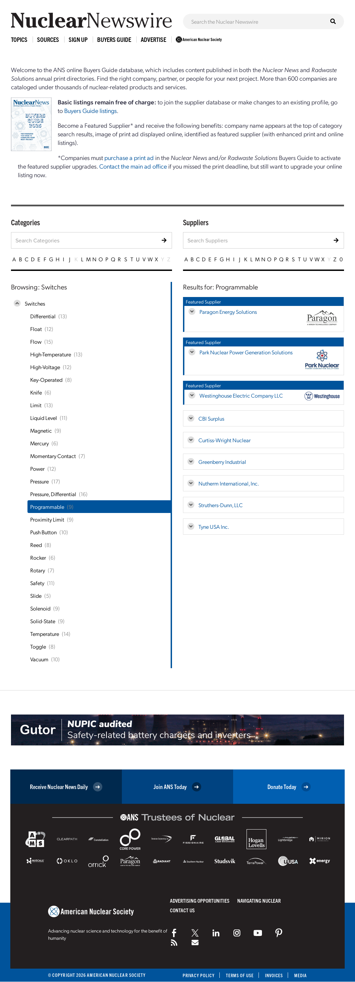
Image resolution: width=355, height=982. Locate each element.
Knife (36, 392)
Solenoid (40, 608)
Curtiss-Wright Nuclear (224, 440)
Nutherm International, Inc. (228, 483)
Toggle (38, 646)
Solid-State (42, 621)
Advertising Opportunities (199, 900)
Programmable (47, 506)
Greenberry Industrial (222, 461)
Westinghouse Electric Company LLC (241, 395)
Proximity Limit (47, 519)
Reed (36, 544)
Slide (36, 595)
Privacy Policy (197, 975)
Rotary (37, 570)
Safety (37, 582)
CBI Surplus (211, 418)
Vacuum (39, 659)
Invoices (273, 975)
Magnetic (41, 430)
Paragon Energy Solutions (228, 311)
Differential (43, 316)
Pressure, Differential (53, 494)
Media (300, 975)
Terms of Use (239, 975)
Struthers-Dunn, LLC (220, 505)
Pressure (39, 481)
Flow (36, 341)
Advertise (153, 39)
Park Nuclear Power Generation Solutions (246, 352)
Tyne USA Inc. (213, 526)
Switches (35, 303)
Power (37, 468)
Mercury (39, 443)
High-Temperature (50, 354)
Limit (36, 405)
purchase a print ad (129, 157)
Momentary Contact (53, 455)
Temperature (44, 633)
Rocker (38, 557)
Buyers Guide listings (90, 110)
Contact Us (182, 910)
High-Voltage (45, 366)
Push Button (43, 532)
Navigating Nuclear (259, 900)
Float (36, 328)
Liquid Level (43, 417)
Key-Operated (46, 379)
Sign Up (78, 39)
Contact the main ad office (133, 166)
